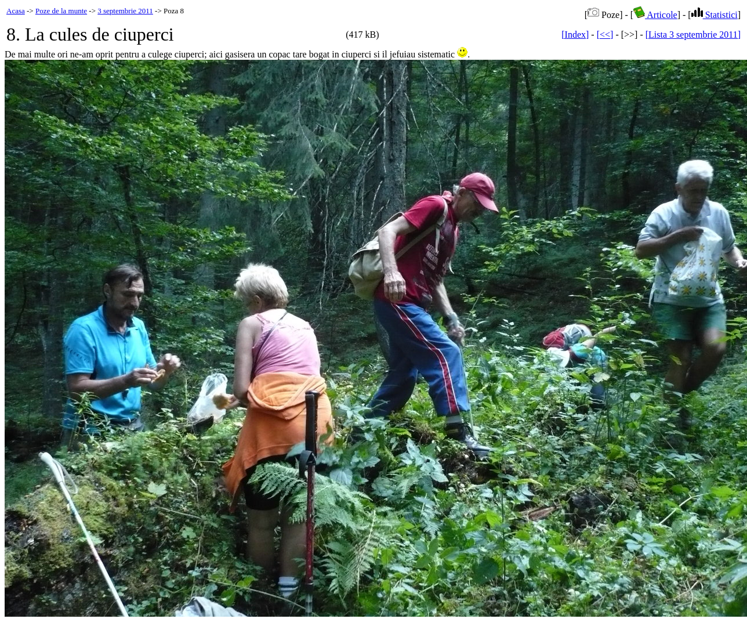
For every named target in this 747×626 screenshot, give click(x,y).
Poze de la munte (61, 10)
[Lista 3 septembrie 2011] (693, 34)
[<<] (605, 34)
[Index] (575, 34)
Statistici (714, 15)
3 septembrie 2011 (125, 10)
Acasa (15, 10)
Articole (655, 15)
